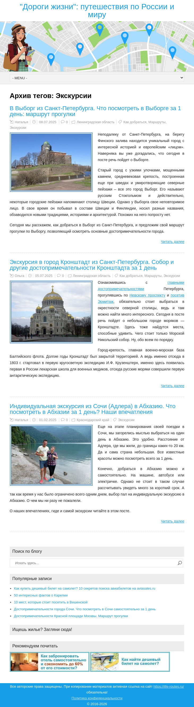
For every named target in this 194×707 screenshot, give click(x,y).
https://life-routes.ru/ (168, 686)
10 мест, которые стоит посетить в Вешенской (51, 602)
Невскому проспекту (147, 295)
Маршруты (157, 122)
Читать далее (172, 242)
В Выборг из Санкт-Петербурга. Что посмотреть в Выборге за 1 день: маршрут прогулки (95, 111)
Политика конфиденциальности (97, 698)
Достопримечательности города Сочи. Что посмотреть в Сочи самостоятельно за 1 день (85, 609)
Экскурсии (18, 128)
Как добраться (134, 122)
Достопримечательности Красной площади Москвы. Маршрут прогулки (71, 616)
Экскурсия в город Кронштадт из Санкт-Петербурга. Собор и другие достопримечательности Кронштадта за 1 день (92, 265)
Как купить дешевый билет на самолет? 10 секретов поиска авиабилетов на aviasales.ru (85, 588)
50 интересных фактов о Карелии (41, 595)
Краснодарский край (93, 420)
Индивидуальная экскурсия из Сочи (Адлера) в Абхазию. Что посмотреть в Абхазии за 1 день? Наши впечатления (93, 409)
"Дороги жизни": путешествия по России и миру (97, 10)
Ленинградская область (96, 122)
